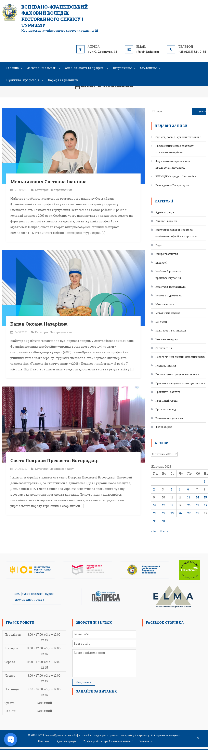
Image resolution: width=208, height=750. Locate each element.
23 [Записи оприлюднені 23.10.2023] (154, 513)
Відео (158, 245)
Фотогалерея (163, 427)
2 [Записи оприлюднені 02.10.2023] (154, 489)
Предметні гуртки (167, 400)
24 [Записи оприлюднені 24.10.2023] (164, 513)
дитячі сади (35, 599)
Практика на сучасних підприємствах (180, 383)
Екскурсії (161, 262)
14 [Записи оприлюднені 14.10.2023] (197, 497)
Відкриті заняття (166, 253)
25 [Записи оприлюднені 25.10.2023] (172, 513)
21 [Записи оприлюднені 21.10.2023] (197, 505)
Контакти (146, 741)
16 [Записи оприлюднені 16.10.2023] (154, 505)
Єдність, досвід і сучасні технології (178, 137)
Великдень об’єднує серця (172, 185)
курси (49, 594)
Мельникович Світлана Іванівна (48, 181)
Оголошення (163, 348)
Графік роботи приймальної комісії (108, 741)
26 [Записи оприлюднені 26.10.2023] (180, 513)
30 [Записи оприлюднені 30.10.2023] (154, 521)
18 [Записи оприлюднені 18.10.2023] (171, 505)
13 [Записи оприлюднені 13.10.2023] (188, 497)
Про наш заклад (165, 409)
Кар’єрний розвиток (63, 80)
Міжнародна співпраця (170, 330)
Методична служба (167, 313)
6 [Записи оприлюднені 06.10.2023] (188, 489)
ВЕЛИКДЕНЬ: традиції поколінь (175, 176)
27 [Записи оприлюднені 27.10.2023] (189, 513)
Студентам (148, 68)
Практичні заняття (167, 391)
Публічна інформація (23, 80)
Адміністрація (164, 212)
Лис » (164, 531)
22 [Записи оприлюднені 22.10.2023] (205, 505)
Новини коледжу (62, 469)
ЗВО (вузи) (22, 594)
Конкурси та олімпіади (170, 286)
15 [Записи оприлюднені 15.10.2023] (205, 497)
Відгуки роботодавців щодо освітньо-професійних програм (176, 233)
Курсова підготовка (168, 295)
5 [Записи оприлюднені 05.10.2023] (179, 489)
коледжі (37, 594)
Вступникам (122, 68)
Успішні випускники (169, 418)
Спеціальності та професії (85, 68)
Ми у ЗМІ (161, 321)
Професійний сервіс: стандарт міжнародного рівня (174, 149)
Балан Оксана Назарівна (39, 324)
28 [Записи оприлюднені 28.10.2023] (197, 513)
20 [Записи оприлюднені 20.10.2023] (189, 505)
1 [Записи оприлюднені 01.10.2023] (204, 481)
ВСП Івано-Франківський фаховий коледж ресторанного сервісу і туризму (54, 16)
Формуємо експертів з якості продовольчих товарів (174, 164)
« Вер (154, 531)
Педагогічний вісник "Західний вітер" (180, 356)
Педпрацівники (61, 190)
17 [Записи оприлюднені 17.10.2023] (163, 505)
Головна (12, 68)
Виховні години (166, 221)
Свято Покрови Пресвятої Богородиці (54, 460)
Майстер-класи (165, 304)
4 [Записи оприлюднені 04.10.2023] (171, 489)
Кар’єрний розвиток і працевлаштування (169, 274)
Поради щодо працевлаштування (177, 374)
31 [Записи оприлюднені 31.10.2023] (163, 521)
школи (19, 599)
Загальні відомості (42, 68)
